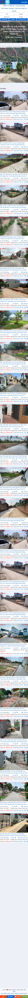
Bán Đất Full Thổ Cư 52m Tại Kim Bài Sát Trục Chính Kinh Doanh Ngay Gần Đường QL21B (13, 519)
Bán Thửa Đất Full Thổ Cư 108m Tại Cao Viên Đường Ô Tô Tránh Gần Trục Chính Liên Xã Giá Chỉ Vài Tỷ (13, 300)
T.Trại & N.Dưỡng (20, 5)
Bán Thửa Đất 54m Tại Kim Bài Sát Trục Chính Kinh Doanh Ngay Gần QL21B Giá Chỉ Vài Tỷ (13, 488)
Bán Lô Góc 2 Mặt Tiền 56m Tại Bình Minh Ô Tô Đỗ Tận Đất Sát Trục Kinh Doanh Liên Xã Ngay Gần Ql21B (13, 206)
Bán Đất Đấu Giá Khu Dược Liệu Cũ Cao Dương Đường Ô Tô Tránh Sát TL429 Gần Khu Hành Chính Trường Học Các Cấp (13, 645)
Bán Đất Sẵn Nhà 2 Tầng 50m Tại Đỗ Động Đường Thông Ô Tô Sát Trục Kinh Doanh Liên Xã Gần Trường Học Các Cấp (13, 835)
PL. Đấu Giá (11, 5)
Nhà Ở (5, 5)
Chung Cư (12, 8)
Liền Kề (14, 11)
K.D (21, 248)
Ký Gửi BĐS (4, 19)
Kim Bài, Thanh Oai (15, 37)
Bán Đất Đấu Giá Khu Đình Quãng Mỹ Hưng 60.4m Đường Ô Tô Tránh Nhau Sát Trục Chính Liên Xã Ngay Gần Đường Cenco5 (13, 269)
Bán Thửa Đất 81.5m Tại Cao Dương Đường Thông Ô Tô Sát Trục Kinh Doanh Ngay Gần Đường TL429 (12, 144)
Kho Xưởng (4, 8)
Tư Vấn (15, 115)
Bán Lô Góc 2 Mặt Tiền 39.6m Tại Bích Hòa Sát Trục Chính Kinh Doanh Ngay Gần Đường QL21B (13, 740)
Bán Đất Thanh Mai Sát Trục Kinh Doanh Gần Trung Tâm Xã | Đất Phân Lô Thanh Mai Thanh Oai (13, 678)
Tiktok (10, 996)
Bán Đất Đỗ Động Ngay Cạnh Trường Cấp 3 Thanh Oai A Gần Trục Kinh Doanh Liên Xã (12, 237)
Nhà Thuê (18, 8)
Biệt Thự (24, 8)
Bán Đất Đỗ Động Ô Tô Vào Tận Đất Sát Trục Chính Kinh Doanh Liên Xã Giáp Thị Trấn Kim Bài (13, 772)
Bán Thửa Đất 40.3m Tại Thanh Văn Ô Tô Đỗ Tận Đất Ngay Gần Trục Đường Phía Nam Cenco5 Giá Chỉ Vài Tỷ (14, 175)
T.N (23, 248)
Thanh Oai (2, 92)
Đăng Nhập (24, 2)
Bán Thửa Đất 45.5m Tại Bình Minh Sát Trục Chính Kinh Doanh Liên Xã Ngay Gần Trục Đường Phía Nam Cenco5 (13, 709)
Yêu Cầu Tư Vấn (22, 19)
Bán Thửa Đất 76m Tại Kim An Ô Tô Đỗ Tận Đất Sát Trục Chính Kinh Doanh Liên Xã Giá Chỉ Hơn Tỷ (13, 457)
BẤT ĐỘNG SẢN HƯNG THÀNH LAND (11, 993)
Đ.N (24, 154)
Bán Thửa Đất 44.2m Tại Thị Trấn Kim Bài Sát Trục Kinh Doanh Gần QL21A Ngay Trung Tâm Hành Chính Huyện (13, 363)
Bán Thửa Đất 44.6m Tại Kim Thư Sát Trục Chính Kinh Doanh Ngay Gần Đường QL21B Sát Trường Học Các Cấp (13, 332)
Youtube (18, 996)
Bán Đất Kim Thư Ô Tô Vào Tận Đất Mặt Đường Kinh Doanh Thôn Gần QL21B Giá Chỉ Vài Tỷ (13, 394)
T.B (23, 186)
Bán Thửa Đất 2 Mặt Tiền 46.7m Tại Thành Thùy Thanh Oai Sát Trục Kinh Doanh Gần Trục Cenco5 (13, 426)
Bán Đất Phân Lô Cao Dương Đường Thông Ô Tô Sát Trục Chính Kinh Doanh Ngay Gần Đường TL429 (13, 112)
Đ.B (23, 92)
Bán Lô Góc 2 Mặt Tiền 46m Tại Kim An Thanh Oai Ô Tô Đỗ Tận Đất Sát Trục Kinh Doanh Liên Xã (13, 803)
